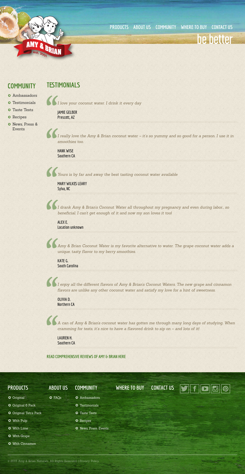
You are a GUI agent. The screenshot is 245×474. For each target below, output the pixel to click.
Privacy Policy (89, 461)
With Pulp (19, 421)
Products (119, 27)
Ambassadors (24, 95)
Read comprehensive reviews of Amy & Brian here (86, 356)
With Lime (20, 428)
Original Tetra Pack (27, 413)
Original (18, 398)
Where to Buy (194, 27)
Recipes (19, 116)
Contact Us (222, 27)
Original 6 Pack (24, 405)
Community (166, 27)
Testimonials (24, 102)
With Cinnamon (24, 444)
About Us (142, 27)
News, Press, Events (94, 428)
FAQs (57, 398)
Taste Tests (22, 109)
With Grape (21, 436)
